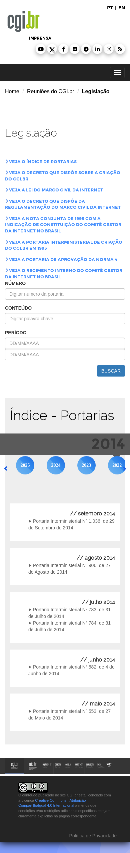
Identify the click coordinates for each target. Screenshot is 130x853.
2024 (55, 465)
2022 (117, 465)
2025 (25, 465)
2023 (86, 465)
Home (12, 91)
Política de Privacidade (92, 835)
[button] (41, 49)
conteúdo (18, 308)
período (16, 332)
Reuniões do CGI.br (50, 91)
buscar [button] (111, 371)
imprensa (40, 38)
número (15, 283)
